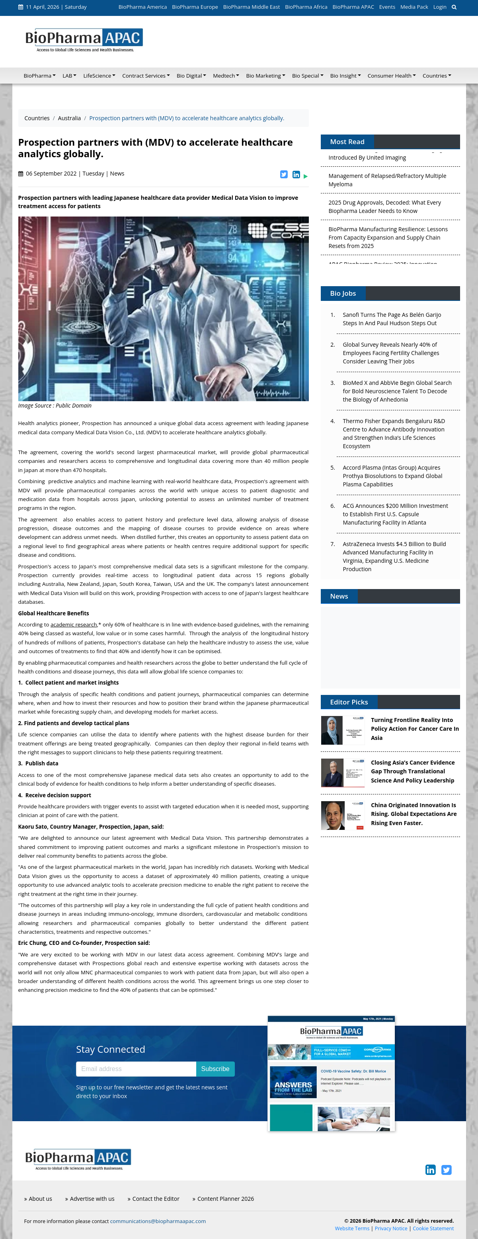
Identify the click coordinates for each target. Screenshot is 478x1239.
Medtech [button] (224, 75)
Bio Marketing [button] (263, 75)
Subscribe (215, 1068)
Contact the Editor (153, 1198)
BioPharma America (143, 6)
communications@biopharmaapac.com (158, 1221)
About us (38, 1198)
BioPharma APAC (353, 6)
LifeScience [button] (97, 75)
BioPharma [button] (38, 75)
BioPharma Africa (306, 6)
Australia (69, 118)
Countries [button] (435, 75)
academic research (74, 624)
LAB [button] (67, 75)
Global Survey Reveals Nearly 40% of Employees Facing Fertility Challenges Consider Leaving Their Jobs (391, 353)
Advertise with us (90, 1198)
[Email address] (136, 1069)
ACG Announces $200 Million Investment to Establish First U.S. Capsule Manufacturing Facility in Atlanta (395, 514)
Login (440, 6)
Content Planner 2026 (223, 1198)
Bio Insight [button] (343, 75)
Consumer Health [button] (390, 75)
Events (387, 6)
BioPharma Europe (195, 6)
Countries (37, 118)
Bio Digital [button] (189, 75)
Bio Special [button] (305, 75)
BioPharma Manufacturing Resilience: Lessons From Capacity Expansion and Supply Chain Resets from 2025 (388, 239)
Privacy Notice (391, 1228)
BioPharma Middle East (251, 6)
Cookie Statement (433, 1228)
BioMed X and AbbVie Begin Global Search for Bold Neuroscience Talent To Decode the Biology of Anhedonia (397, 391)
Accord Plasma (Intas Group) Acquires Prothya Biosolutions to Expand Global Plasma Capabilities (393, 476)
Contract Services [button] (144, 75)
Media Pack (414, 6)
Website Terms (352, 1228)
